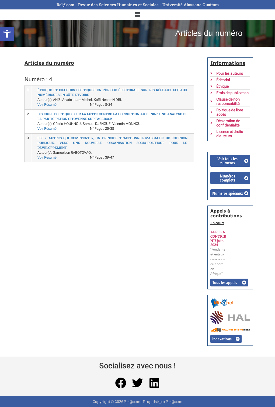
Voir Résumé (47, 104)
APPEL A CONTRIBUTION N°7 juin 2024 (224, 238)
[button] (7, 34)
